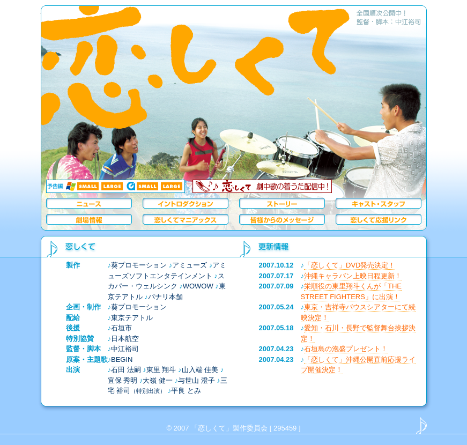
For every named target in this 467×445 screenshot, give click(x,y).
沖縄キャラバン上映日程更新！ (353, 276)
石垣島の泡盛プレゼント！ (346, 349)
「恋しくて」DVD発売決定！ (349, 265)
